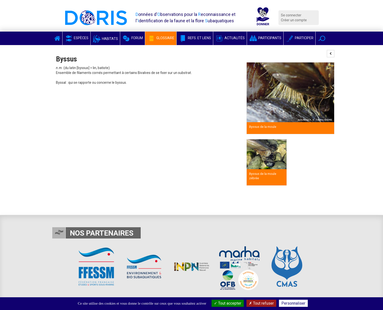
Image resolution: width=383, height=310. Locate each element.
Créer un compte (294, 20)
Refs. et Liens (195, 38)
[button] (322, 38)
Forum (132, 38)
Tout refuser (261, 303)
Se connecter (291, 15)
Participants (265, 38)
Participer (299, 38)
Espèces (76, 38)
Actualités (230, 38)
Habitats (105, 39)
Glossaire (160, 38)
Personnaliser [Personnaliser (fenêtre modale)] (293, 303)
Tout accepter (227, 303)
